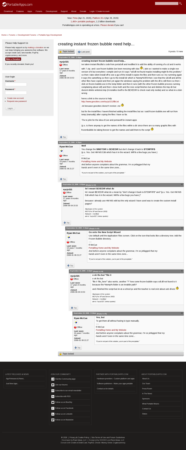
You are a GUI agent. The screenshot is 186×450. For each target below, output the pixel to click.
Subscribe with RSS (61, 396)
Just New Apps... (12, 384)
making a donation (35, 47)
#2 (182, 142)
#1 (182, 57)
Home (4, 35)
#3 (182, 184)
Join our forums (59, 384)
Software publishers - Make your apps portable (115, 384)
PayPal (91, 443)
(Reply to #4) (98, 271)
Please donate (107, 25)
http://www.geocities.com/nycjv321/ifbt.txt (100, 101)
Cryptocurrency (119, 443)
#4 (182, 228)
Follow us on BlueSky (61, 402)
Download (8, 11)
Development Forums (27, 35)
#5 (182, 271)
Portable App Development (50, 35)
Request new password (17, 101)
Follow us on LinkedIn (61, 414)
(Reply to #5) (102, 314)
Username (10, 81)
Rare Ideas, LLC (80, 440)
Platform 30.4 (98, 18)
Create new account (15, 98)
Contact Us (146, 409)
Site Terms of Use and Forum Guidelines (108, 437)
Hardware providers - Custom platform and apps (115, 379)
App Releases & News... (15, 379)
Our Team (146, 384)
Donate (83, 11)
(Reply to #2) (91, 185)
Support (64, 11)
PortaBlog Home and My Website (96, 161)
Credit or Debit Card (79, 443)
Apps (29, 11)
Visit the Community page (63, 379)
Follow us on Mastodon (62, 419)
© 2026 (64, 437)
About (73, 11)
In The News (147, 394)
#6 (182, 313)
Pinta (75, 18)
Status (144, 414)
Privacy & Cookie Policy (79, 437)
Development (51, 11)
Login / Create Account (99, 11)
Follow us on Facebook (62, 408)
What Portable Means (150, 404)
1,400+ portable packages (83, 21)
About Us (145, 379)
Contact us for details (105, 389)
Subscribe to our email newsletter (66, 390)
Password (10, 89)
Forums (39, 11)
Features (20, 11)
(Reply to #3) (94, 228)
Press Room (147, 389)
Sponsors (146, 399)
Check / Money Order (103, 443)
